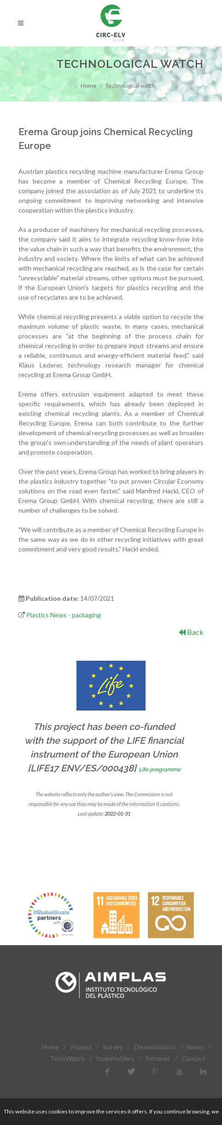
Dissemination (154, 1047)
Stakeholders (115, 1058)
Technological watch (130, 85)
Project (81, 1047)
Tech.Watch (67, 1058)
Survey (113, 1047)
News (195, 1047)
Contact (194, 1058)
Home (88, 85)
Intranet (158, 1058)
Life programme (160, 769)
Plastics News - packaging (63, 615)
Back (191, 632)
